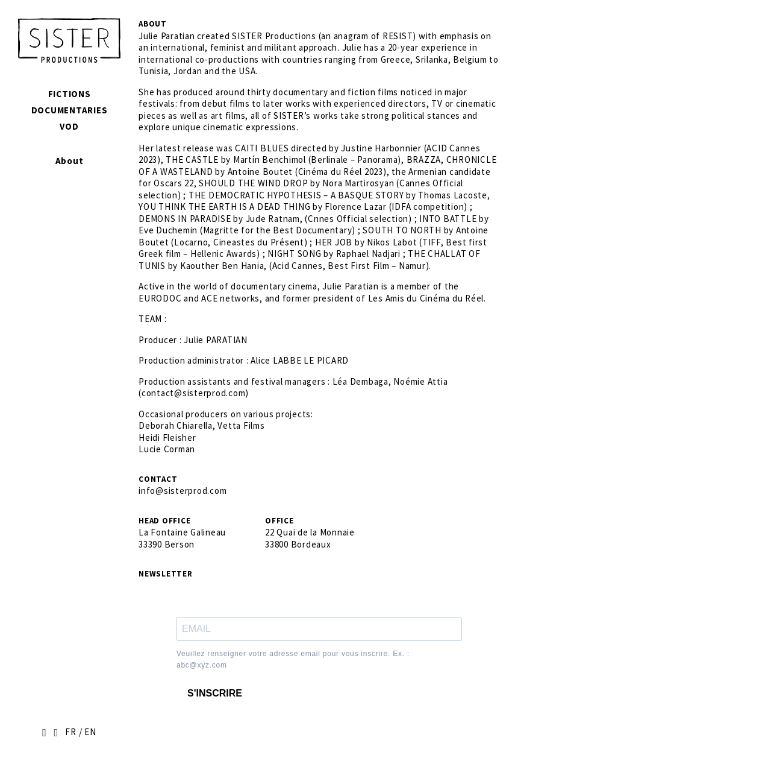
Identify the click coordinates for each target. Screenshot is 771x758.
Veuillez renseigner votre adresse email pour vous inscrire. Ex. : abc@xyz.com (293, 659)
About (69, 160)
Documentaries (69, 110)
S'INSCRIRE (214, 693)
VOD (69, 126)
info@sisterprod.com (182, 490)
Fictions (69, 93)
